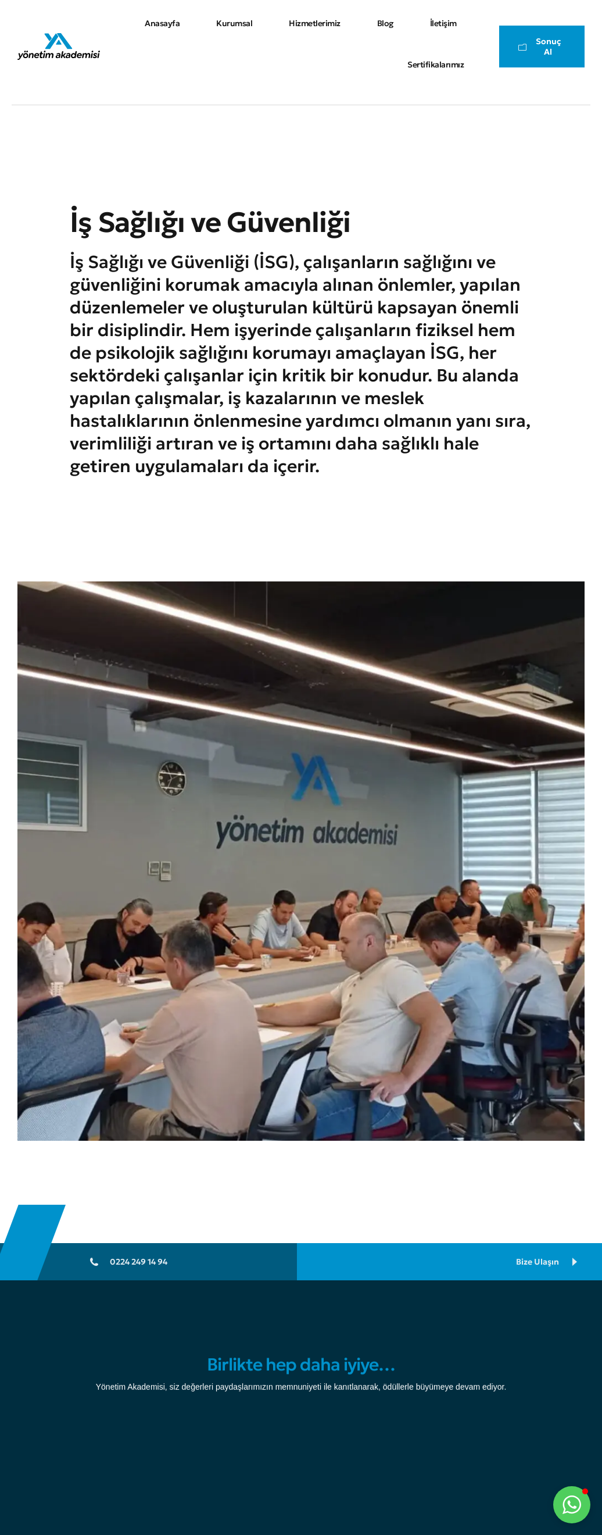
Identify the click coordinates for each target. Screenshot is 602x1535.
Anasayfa (162, 23)
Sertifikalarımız (435, 64)
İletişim (443, 23)
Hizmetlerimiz (315, 23)
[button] (571, 1504)
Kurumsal (234, 23)
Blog (385, 23)
